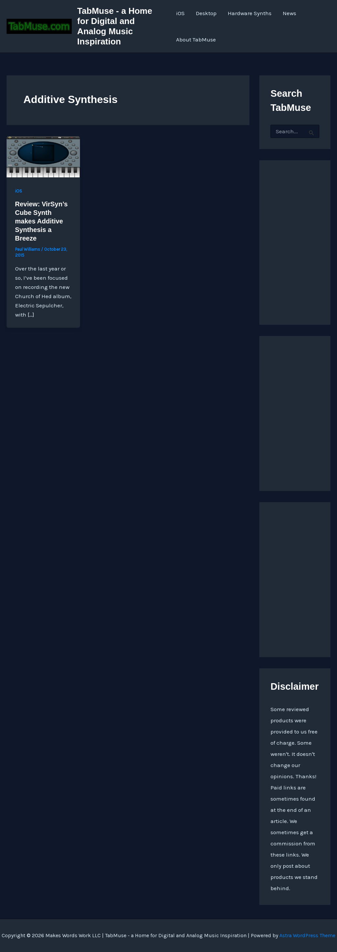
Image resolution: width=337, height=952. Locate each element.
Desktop (206, 13)
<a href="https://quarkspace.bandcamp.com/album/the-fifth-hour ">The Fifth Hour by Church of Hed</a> (295, 577)
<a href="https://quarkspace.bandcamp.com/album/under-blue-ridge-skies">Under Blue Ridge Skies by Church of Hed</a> (295, 411)
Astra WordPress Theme (307, 935)
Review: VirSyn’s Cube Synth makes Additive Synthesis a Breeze (41, 221)
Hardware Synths (250, 13)
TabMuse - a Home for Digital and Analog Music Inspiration (114, 26)
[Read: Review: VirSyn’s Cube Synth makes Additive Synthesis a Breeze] (43, 156)
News (289, 13)
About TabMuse (196, 39)
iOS (180, 13)
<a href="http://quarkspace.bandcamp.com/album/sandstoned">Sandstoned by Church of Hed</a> (295, 235)
